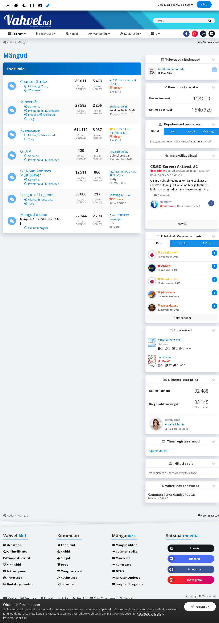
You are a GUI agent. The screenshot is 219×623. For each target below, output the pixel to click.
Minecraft (29, 101)
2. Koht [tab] (182, 243)
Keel (9, 598)
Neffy (113, 179)
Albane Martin (174, 424)
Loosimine (164, 357)
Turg (44, 86)
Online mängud (38, 228)
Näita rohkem (182, 318)
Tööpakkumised (16, 558)
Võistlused (35, 90)
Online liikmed (15, 551)
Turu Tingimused (103, 598)
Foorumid (66, 545)
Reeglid (79, 598)
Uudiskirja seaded (17, 584)
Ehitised (33, 115)
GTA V (25, 151)
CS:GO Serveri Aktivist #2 (174, 166)
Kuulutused (132, 34)
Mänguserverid (69, 571)
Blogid (63, 558)
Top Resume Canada (171, 69)
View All (182, 224)
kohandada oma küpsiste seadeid (142, 609)
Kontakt (127, 598)
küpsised (105, 609)
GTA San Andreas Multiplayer (35, 173)
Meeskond (12, 545)
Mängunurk (101, 34)
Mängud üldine (33, 214)
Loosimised (66, 584)
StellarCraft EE (119, 106)
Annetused (12, 577)
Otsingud (49, 115)
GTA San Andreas (126, 577)
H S (112, 223)
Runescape (30, 130)
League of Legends (37, 194)
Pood (63, 564)
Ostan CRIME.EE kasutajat (119, 217)
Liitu (204, 4)
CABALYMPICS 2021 (170, 340)
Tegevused (46, 34)
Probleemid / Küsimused (43, 111)
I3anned (163, 344)
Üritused (46, 199)
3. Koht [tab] (207, 243)
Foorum (19, 34)
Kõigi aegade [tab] (210, 131)
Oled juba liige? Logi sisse (175, 5)
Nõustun (200, 606)
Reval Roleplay (119, 152)
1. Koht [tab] (157, 243)
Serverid (33, 106)
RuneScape (121, 564)
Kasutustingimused (149, 613)
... (157, 34)
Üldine (32, 86)
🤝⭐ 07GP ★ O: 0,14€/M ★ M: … (120, 131)
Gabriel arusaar (120, 155)
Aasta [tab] (191, 131)
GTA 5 (118, 571)
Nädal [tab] (155, 131)
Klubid (73, 34)
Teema (28, 598)
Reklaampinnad (15, 571)
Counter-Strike (33, 81)
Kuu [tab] (173, 131)
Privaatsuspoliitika (54, 598)
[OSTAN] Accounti (120, 195)
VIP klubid (12, 564)
